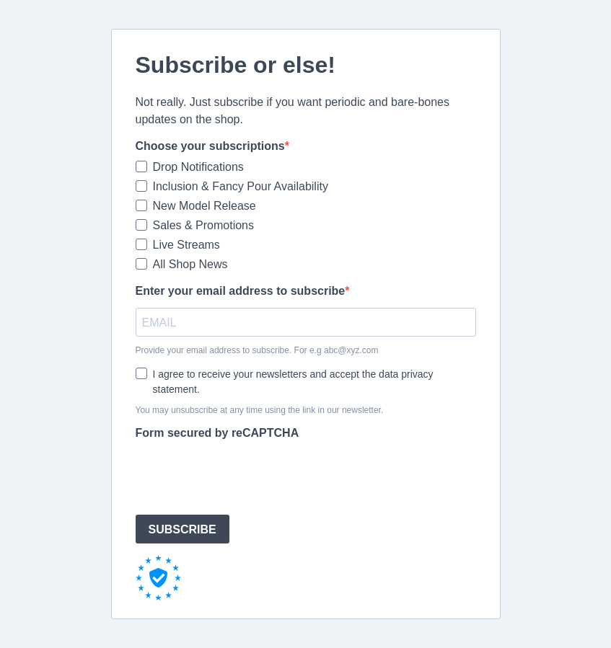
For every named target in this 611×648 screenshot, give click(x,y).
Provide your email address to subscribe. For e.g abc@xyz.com (257, 350)
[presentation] (245, 475)
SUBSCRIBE (182, 529)
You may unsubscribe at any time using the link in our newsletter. (260, 410)
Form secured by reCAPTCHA (217, 433)
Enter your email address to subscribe (241, 291)
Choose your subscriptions (210, 146)
